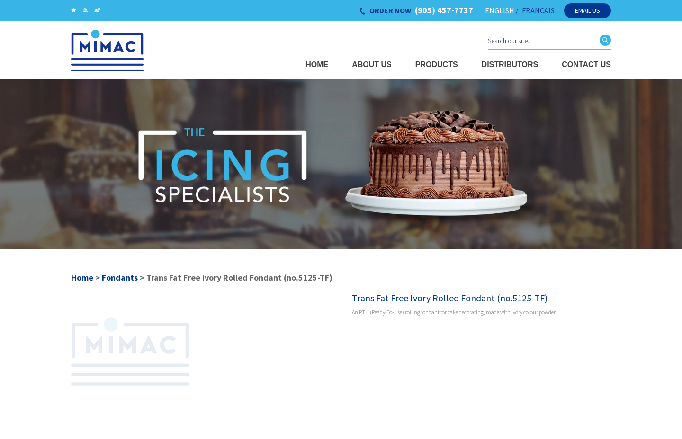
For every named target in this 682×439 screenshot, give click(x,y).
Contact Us (586, 65)
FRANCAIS (538, 10)
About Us (372, 65)
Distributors (510, 65)
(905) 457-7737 (444, 10)
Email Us (587, 10)
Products (436, 65)
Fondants (120, 277)
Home (316, 65)
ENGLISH (499, 10)
